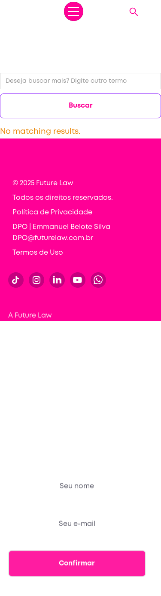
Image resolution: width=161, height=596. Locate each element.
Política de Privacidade (52, 212)
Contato (22, 404)
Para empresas (34, 356)
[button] (73, 11)
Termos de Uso (37, 253)
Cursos (20, 340)
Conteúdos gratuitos (43, 372)
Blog (16, 388)
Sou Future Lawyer (39, 420)
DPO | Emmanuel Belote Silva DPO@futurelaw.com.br (61, 232)
